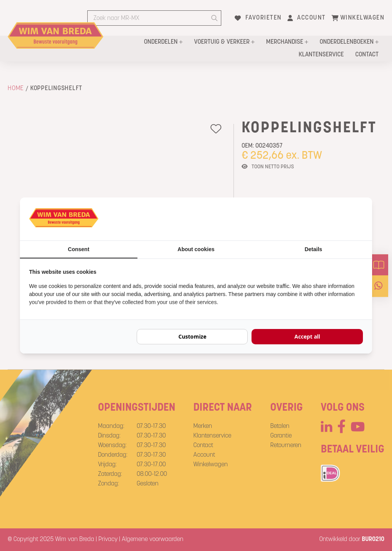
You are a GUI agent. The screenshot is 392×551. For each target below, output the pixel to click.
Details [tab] (313, 249)
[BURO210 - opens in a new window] (334, 219)
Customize (192, 336)
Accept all (307, 336)
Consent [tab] (78, 249)
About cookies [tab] (196, 249)
